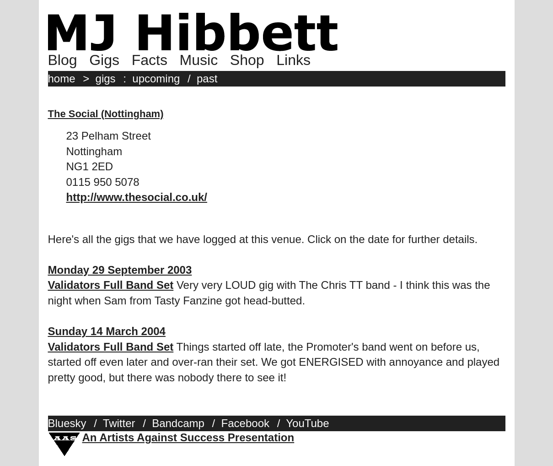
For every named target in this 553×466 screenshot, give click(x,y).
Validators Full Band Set (111, 285)
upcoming (156, 78)
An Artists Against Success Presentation (188, 437)
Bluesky (67, 423)
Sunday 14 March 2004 (107, 331)
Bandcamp (178, 423)
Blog (62, 60)
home (61, 78)
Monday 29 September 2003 (120, 270)
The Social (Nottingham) (106, 113)
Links (293, 60)
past (207, 78)
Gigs (104, 60)
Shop (247, 60)
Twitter (119, 423)
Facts (149, 60)
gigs (106, 78)
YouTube (307, 423)
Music (199, 60)
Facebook (245, 423)
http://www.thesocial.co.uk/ (136, 197)
